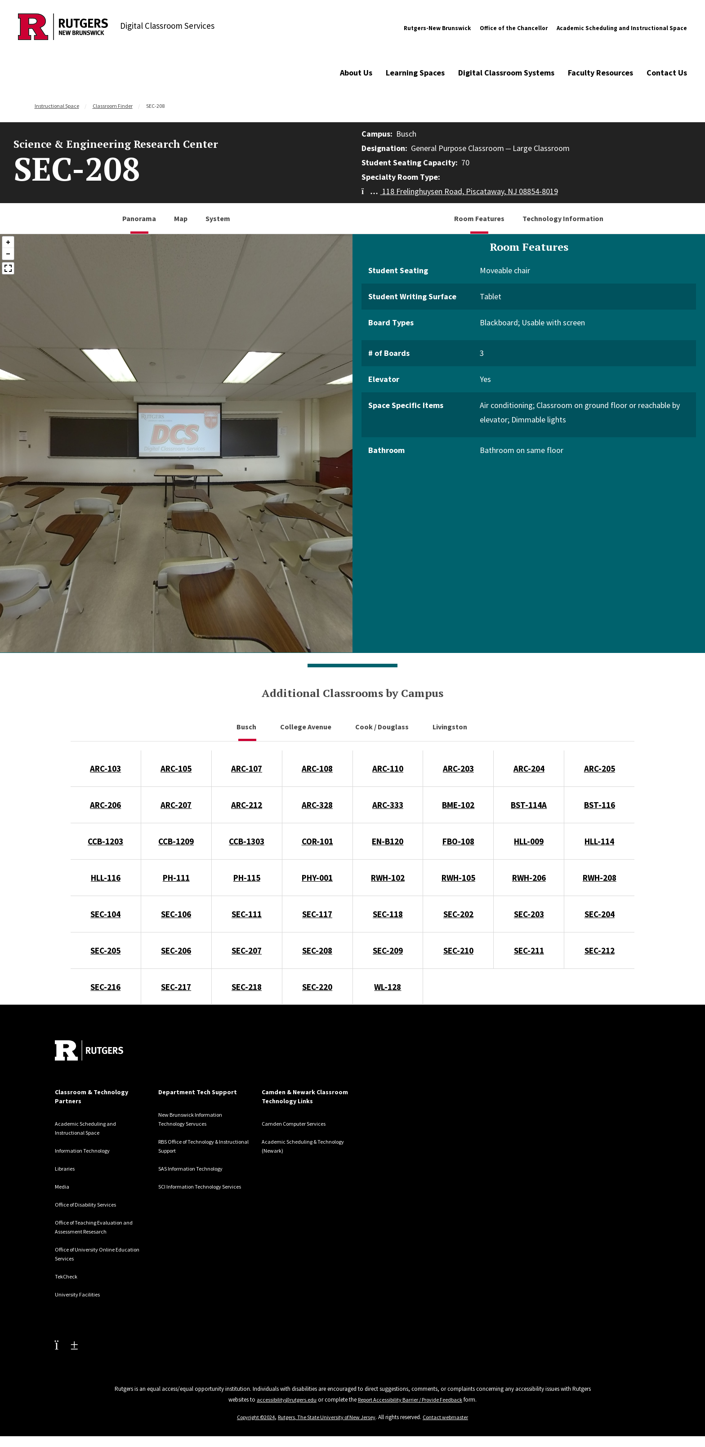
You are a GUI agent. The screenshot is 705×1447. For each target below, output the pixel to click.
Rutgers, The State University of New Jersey (327, 1417)
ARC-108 (317, 768)
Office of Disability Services (92, 1204)
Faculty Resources (600, 72)
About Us (356, 72)
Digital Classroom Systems (506, 72)
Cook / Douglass (382, 726)
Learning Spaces (415, 72)
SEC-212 (600, 950)
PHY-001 (317, 877)
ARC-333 (387, 804)
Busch (247, 726)
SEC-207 (247, 950)
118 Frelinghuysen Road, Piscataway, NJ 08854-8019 (459, 191)
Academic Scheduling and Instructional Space (622, 28)
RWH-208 (599, 877)
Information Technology (86, 1150)
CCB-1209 (176, 841)
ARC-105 (176, 768)
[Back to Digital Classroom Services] (63, 28)
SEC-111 (247, 914)
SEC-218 (247, 986)
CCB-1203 (105, 841)
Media (63, 1186)
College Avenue (306, 726)
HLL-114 (599, 841)
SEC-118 (388, 914)
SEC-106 (176, 914)
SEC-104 (105, 914)
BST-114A (529, 804)
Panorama (139, 218)
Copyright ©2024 (252, 1417)
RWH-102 (388, 877)
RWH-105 (458, 877)
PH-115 (246, 877)
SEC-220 (317, 986)
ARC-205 (599, 768)
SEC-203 (529, 914)
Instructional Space (57, 105)
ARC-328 (317, 804)
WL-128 (387, 986)
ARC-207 (176, 804)
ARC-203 (458, 768)
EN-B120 (387, 841)
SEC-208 (317, 950)
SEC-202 (458, 914)
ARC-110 (387, 768)
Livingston (451, 726)
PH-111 (176, 877)
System (217, 218)
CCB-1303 (246, 841)
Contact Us (667, 72)
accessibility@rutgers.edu (282, 1399)
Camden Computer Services (299, 1123)
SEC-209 (388, 950)
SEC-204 (600, 914)
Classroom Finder (113, 105)
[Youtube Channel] (66, 1344)
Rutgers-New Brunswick (437, 28)
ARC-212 (246, 804)
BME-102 (458, 804)
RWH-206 (529, 877)
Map (180, 218)
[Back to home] (89, 1050)
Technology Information (562, 218)
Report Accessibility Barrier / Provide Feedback (411, 1399)
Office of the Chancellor (514, 28)
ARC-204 (528, 768)
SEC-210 (458, 950)
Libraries (66, 1168)
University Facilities (81, 1294)
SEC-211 (529, 950)
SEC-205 (105, 950)
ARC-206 (105, 804)
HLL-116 (105, 877)
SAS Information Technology (196, 1168)
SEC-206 (176, 950)
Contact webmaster (450, 1417)
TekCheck (68, 1276)
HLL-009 (529, 841)
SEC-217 (176, 986)
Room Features (479, 218)
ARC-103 (105, 768)
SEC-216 (105, 986)
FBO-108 (458, 841)
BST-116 (599, 804)
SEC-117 (317, 914)
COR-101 (317, 841)
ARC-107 (246, 768)
